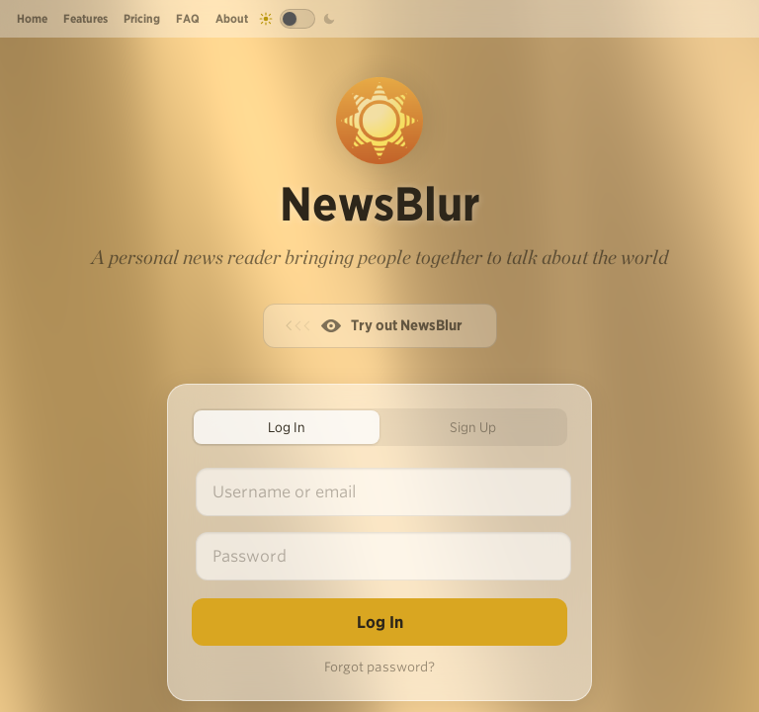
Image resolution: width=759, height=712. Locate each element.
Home (32, 18)
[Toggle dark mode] (297, 19)
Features (85, 18)
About (231, 18)
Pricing (142, 18)
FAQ (188, 18)
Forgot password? (379, 667)
